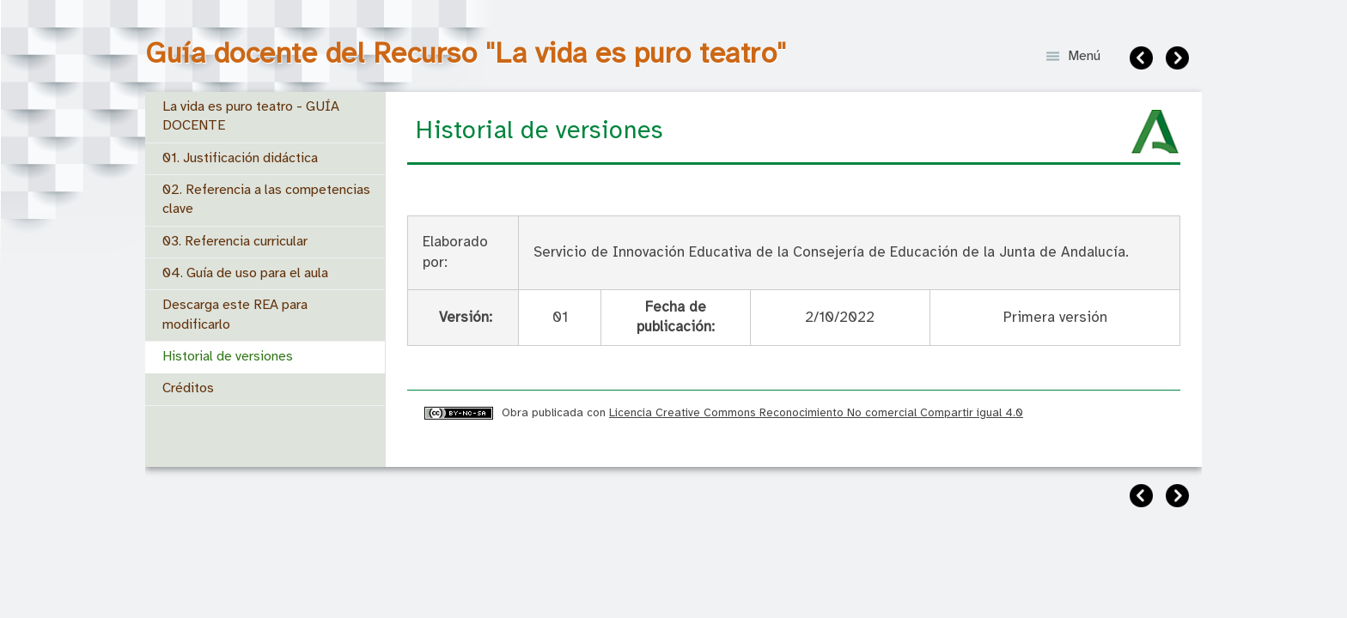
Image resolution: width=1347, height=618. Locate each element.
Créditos (188, 388)
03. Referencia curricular (235, 241)
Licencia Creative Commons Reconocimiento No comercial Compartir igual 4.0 (816, 413)
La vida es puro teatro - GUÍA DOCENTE (250, 116)
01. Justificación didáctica (240, 158)
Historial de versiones (227, 356)
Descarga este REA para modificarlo (235, 314)
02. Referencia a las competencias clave (266, 199)
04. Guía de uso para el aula (245, 273)
